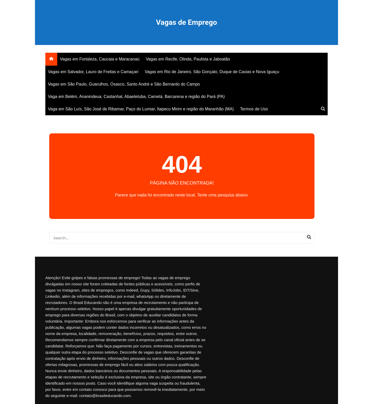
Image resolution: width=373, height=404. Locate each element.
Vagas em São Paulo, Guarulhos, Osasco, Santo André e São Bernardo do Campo (124, 84)
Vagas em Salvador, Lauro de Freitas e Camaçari (93, 72)
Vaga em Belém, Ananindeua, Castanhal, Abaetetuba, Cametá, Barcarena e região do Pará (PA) (136, 96)
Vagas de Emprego (186, 22)
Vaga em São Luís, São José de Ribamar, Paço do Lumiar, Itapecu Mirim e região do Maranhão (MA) (141, 109)
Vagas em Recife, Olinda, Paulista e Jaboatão (188, 59)
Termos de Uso (254, 109)
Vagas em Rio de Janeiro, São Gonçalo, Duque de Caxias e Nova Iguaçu (212, 72)
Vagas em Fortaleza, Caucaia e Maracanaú (99, 59)
